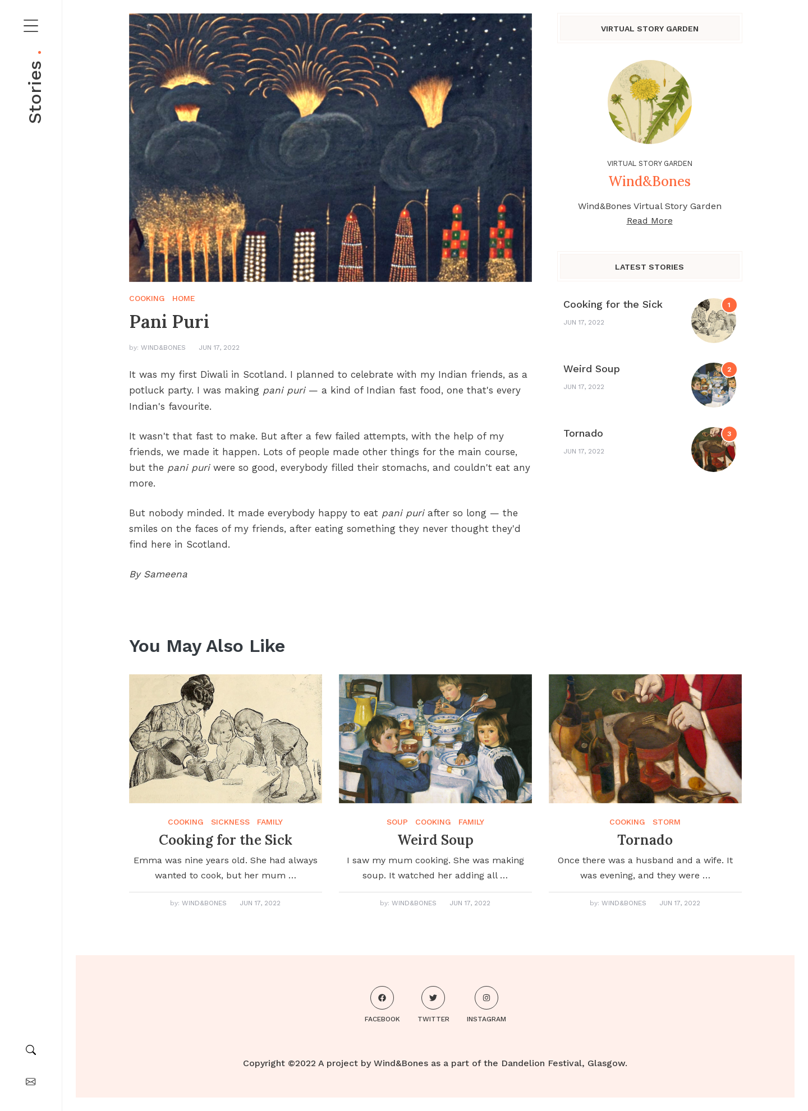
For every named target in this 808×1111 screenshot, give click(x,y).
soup (397, 821)
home (183, 298)
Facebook (382, 1004)
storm (667, 821)
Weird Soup (591, 368)
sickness (230, 821)
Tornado (583, 433)
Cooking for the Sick (613, 304)
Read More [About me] (650, 220)
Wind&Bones (163, 347)
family (270, 821)
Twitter (433, 1004)
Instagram (486, 1004)
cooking (147, 298)
